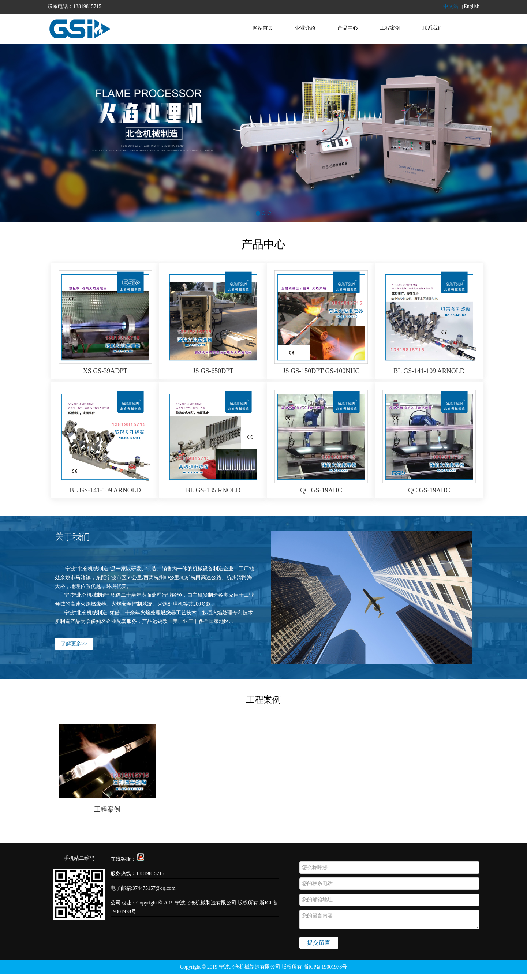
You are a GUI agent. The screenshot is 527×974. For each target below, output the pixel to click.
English (471, 6)
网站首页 (263, 28)
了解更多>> (74, 645)
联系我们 (432, 28)
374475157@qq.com (154, 888)
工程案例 (390, 28)
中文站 (451, 6)
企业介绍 (305, 28)
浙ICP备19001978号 (325, 967)
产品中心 (347, 28)
